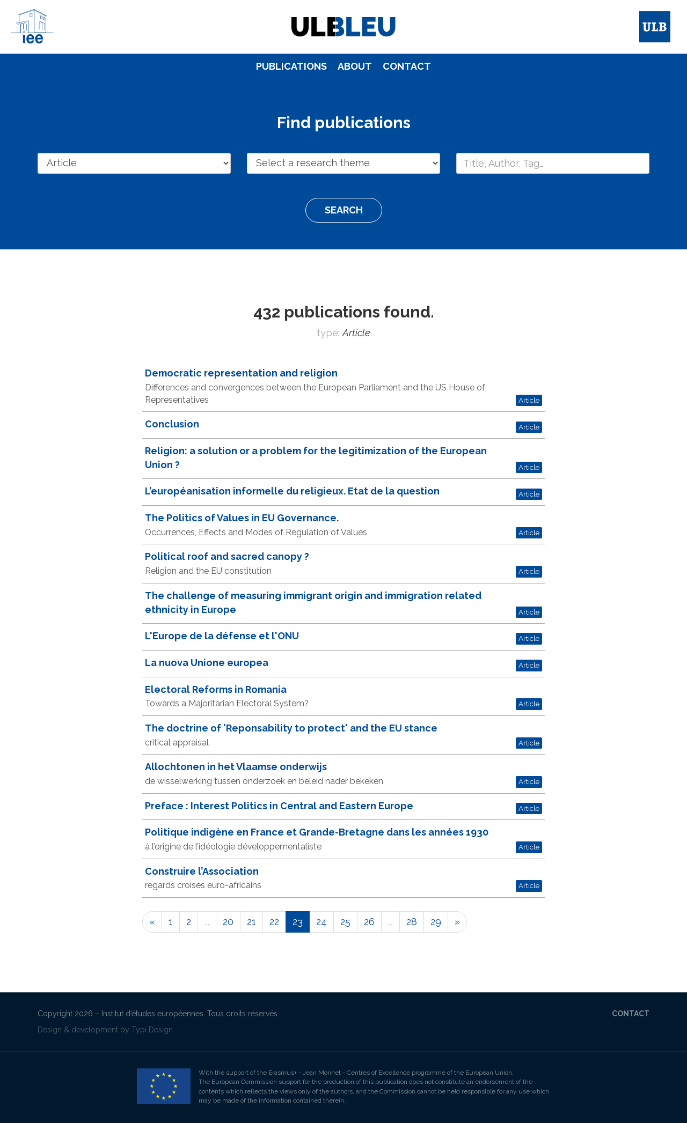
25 (345, 921)
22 (274, 921)
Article (528, 400)
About (355, 66)
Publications (291, 66)
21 (251, 921)
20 (228, 921)
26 (369, 921)
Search (344, 210)
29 (435, 921)
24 (321, 921)
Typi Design (152, 1029)
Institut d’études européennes (152, 1013)
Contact (407, 66)
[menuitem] (291, 66)
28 (411, 921)
